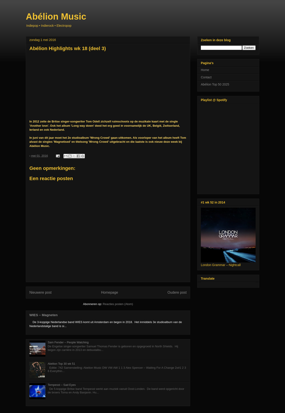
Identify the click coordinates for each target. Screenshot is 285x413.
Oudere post (177, 292)
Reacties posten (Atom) (118, 304)
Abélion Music (56, 16)
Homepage (109, 292)
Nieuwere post (40, 292)
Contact (206, 77)
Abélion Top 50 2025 (215, 84)
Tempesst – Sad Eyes (62, 385)
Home (205, 70)
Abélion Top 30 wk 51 (61, 363)
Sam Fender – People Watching (68, 342)
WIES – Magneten (43, 315)
